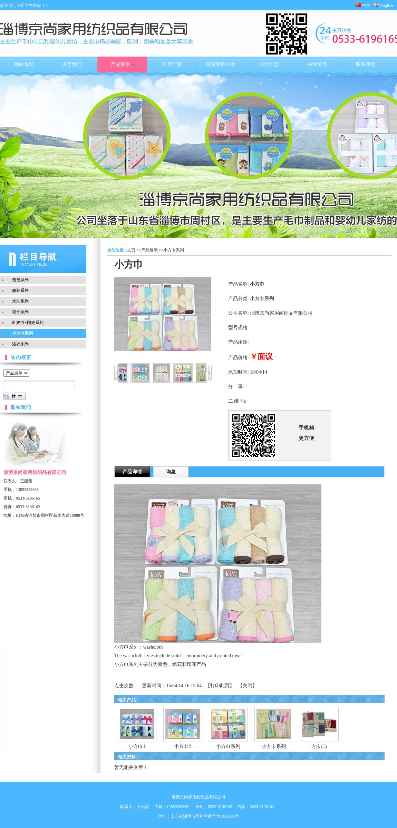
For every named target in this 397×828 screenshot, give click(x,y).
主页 (131, 250)
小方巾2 (182, 746)
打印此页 (220, 685)
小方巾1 (136, 746)
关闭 (247, 685)
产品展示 (149, 250)
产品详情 (132, 471)
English (385, 5)
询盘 (171, 471)
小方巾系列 (173, 250)
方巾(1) (319, 746)
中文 (363, 5)
